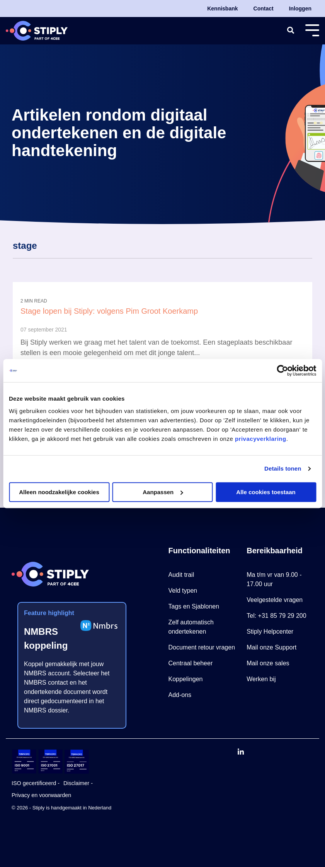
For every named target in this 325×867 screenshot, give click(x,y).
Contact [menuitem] (264, 8)
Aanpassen (163, 492)
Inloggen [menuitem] (300, 8)
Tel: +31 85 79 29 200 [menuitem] (276, 615)
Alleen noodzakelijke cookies (59, 492)
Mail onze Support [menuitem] (271, 647)
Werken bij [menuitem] (261, 679)
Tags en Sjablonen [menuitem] (194, 606)
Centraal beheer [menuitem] (190, 663)
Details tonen (282, 468)
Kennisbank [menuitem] (222, 8)
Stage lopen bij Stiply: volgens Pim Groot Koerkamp (109, 311)
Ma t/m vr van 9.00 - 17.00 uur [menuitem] (275, 579)
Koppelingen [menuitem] (185, 679)
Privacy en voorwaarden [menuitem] (41, 795)
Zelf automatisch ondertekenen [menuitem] (192, 627)
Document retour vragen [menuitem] (201, 647)
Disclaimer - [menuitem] (78, 783)
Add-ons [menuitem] (180, 695)
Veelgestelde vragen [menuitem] (275, 600)
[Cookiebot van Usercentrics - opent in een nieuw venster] (282, 370)
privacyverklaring (260, 438)
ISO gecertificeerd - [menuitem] (36, 783)
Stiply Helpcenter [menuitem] (270, 631)
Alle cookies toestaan (265, 492)
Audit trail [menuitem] (181, 574)
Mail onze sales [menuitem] (268, 663)
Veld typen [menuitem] (182, 590)
